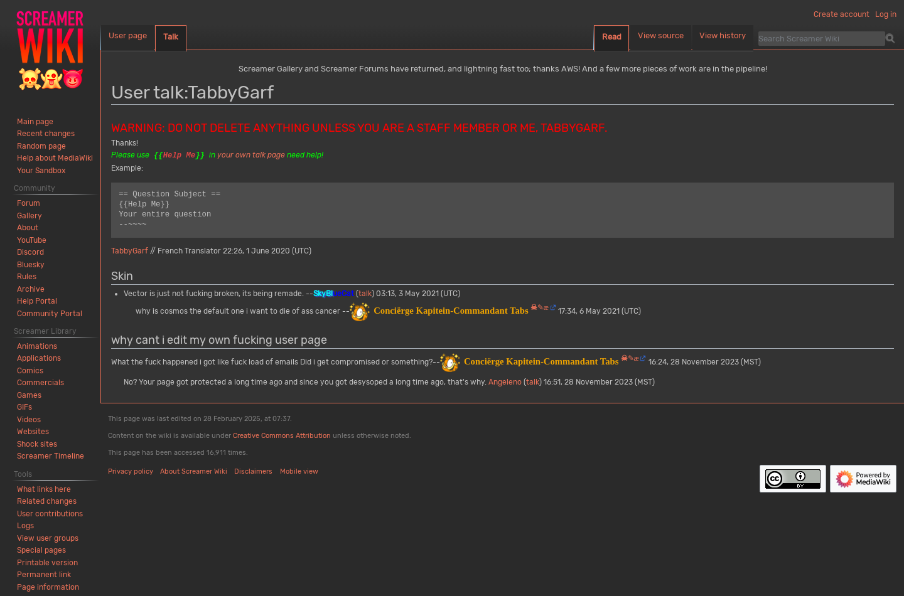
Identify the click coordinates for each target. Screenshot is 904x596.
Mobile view (299, 471)
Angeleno (505, 382)
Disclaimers (253, 471)
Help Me (179, 155)
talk (365, 293)
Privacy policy (130, 471)
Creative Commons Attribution (282, 436)
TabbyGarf (129, 251)
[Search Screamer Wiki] (821, 38)
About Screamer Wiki (193, 471)
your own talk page (251, 155)
